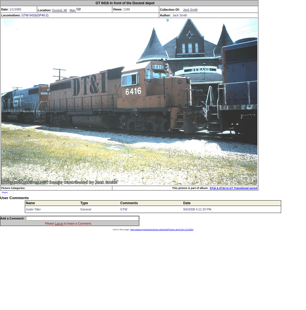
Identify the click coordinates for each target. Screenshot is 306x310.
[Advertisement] (153, 270)
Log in (59, 223)
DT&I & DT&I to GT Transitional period (233, 188)
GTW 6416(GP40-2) (34, 15)
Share (5, 192)
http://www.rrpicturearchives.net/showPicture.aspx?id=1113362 (161, 229)
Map (75, 10)
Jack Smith (190, 9)
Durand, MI (59, 10)
